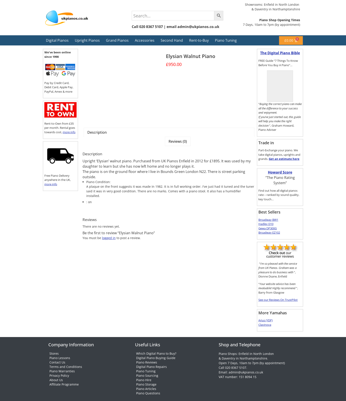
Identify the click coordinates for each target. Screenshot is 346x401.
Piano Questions (148, 393)
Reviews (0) (178, 141)
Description (97, 132)
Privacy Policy (59, 375)
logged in (109, 238)
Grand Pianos (117, 40)
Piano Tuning (226, 40)
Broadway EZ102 (269, 232)
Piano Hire (143, 380)
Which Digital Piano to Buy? (156, 353)
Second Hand (172, 40)
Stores (54, 353)
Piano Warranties (62, 371)
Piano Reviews (146, 362)
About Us (56, 380)
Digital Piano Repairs (151, 367)
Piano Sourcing (147, 375)
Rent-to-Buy (199, 40)
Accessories (144, 40)
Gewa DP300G (267, 228)
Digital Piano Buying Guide (155, 358)
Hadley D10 (265, 224)
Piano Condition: (98, 182)
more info (69, 132)
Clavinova (264, 325)
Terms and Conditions (65, 367)
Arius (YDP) (265, 320)
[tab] (169, 132)
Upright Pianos (87, 40)
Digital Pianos (57, 40)
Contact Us (57, 362)
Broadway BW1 (268, 220)
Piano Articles (146, 389)
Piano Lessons (59, 358)
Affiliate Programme (64, 384)
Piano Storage (146, 384)
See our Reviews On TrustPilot (278, 300)
